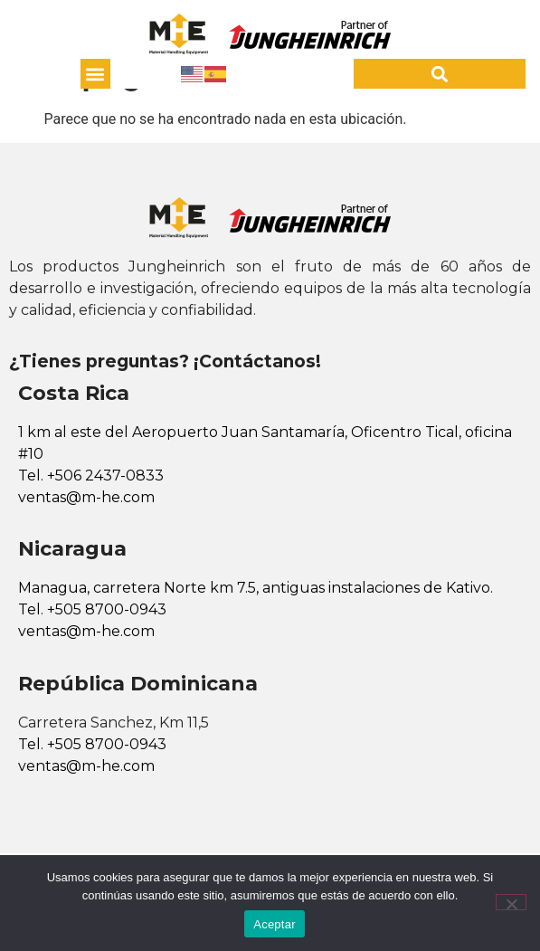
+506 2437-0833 (105, 475)
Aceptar (274, 924)
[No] (511, 902)
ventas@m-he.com (86, 497)
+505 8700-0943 (106, 609)
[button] (95, 74)
